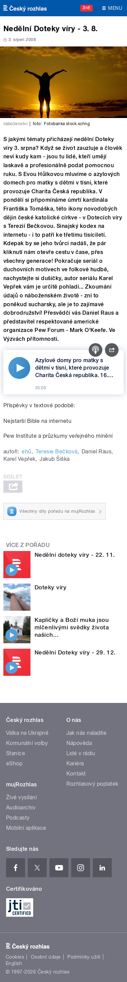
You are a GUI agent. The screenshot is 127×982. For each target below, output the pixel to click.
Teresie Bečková (56, 451)
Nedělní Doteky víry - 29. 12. (75, 652)
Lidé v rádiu (81, 753)
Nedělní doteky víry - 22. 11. (75, 554)
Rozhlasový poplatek (92, 784)
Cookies (15, 957)
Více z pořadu (28, 545)
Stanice (15, 753)
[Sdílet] (112, 350)
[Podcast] (95, 350)
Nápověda (79, 743)
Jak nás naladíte (86, 733)
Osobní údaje (46, 957)
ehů (26, 451)
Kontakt (76, 773)
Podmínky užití (84, 957)
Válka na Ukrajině (27, 733)
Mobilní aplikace (26, 828)
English (14, 963)
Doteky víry (50, 587)
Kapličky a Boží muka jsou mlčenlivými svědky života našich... (72, 627)
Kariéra (75, 763)
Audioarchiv (21, 807)
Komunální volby (27, 743)
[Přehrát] (19, 368)
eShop (14, 763)
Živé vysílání (21, 797)
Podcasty (18, 817)
